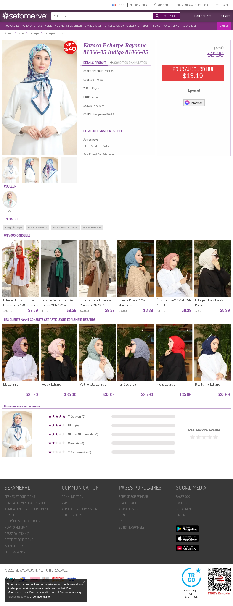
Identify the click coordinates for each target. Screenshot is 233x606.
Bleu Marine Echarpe (207, 384)
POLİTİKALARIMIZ (15, 552)
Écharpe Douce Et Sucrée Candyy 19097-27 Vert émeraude (57, 305)
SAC (121, 521)
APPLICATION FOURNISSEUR (79, 509)
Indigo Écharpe (13, 227)
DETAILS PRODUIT (94, 63)
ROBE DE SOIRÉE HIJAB (133, 497)
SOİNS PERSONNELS (131, 527)
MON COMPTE (203, 16)
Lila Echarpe (10, 384)
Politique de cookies (18, 596)
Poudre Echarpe (51, 384)
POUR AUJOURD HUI (193, 72)
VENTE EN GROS (72, 515)
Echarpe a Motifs (37, 227)
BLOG (216, 5)
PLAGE (156, 25)
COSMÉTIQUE (189, 25)
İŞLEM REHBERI (14, 546)
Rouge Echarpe (166, 384)
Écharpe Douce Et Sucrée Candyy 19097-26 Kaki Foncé (95, 305)
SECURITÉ (11, 515)
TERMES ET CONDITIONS (20, 497)
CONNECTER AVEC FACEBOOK (192, 5)
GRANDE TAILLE (93, 25)
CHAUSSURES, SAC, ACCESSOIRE (122, 25)
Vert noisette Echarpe (93, 384)
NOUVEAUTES (12, 25)
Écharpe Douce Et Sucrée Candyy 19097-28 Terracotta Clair (20, 305)
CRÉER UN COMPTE (162, 5)
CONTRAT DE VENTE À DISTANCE (25, 503)
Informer (193, 102)
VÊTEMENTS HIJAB (32, 25)
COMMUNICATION (72, 497)
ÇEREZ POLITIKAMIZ (17, 533)
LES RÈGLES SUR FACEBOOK (22, 521)
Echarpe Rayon (92, 227)
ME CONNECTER (138, 5)
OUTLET (224, 25)
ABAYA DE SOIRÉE (130, 509)
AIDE (225, 5)
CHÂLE (123, 515)
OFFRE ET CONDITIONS (19, 540)
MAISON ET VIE (171, 25)
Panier (226, 16)
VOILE (48, 25)
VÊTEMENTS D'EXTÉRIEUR (68, 25)
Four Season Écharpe (65, 227)
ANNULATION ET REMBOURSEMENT (26, 509)
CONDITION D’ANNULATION (129, 63)
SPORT (146, 25)
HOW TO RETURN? (16, 527)
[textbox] (101, 16)
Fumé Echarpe (127, 384)
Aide (64, 503)
